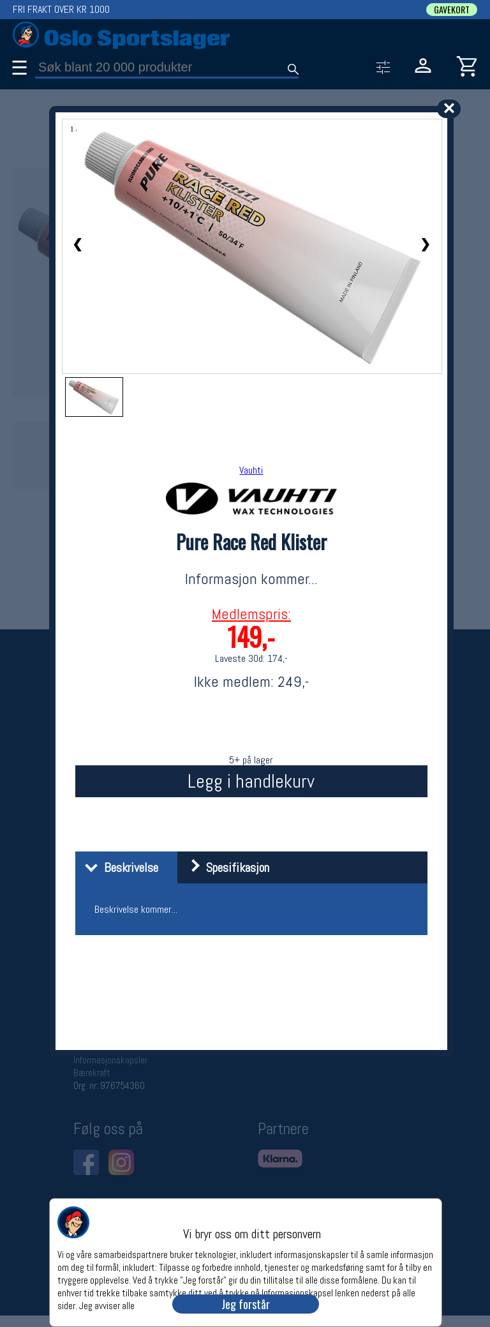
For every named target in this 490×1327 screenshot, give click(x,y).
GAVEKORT (452, 9)
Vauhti (251, 470)
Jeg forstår (245, 1304)
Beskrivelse (118, 867)
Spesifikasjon (225, 867)
